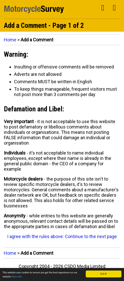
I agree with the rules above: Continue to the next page (62, 236)
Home (10, 39)
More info (16, 276)
